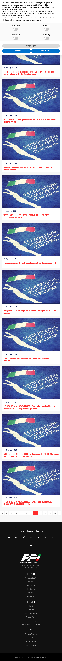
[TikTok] (38, 536)
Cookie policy (31, 621)
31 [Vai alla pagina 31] (40, 513)
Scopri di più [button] (31, 46)
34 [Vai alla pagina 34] (55, 513)
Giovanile (31, 593)
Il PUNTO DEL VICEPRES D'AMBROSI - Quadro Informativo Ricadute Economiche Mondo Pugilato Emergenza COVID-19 (29, 407)
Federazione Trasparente (31, 624)
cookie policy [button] (17, 9)
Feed (31, 606)
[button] (59, 3)
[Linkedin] (31, 544)
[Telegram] (46, 536)
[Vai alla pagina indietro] (6, 513)
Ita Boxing (31, 589)
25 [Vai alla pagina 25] (11, 513)
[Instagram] (31, 536)
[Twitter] (24, 536)
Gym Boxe (31, 585)
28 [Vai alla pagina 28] (26, 513)
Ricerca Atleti (31, 638)
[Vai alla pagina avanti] (59, 513)
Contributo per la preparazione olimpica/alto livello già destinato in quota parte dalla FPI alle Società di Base (30, 72)
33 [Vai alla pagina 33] (50, 513)
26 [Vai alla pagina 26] (16, 513)
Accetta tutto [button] (45, 51)
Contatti (31, 610)
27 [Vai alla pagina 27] (21, 513)
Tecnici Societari (31, 645)
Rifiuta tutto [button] (16, 51)
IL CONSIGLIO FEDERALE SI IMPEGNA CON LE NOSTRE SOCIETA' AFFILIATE (27, 359)
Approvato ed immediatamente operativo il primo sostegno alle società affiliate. (28, 168)
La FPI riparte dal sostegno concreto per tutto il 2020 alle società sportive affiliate (29, 120)
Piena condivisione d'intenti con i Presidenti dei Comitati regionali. (30, 263)
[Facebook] (16, 536)
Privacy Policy (31, 617)
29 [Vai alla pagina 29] (30, 513)
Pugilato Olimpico (31, 578)
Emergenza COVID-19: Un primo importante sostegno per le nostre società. (29, 311)
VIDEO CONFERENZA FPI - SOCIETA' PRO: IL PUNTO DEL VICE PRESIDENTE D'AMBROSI (26, 216)
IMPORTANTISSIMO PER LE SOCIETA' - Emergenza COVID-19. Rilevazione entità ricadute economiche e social (31, 455)
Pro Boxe (31, 581)
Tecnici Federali (31, 641)
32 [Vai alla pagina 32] (45, 513)
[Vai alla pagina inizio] (2, 513)
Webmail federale (31, 613)
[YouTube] (9, 536)
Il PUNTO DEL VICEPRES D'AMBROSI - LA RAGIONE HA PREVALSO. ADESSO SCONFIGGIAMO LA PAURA (27, 502)
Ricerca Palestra (31, 634)
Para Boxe (31, 596)
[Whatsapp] (53, 536)
